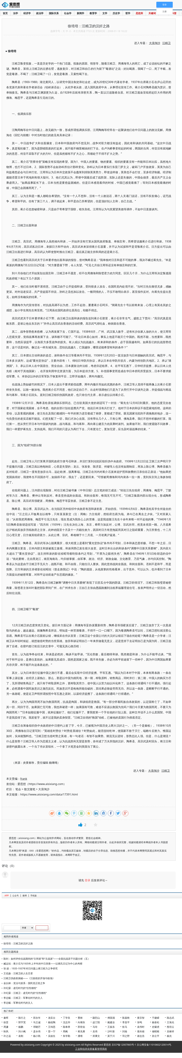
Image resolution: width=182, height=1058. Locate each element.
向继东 (81, 1022)
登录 (87, 880)
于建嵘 (155, 1017)
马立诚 (37, 1022)
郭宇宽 (22, 1022)
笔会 (18, 789)
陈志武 (170, 1017)
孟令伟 (37, 1031)
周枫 (65, 1031)
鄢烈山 (96, 1017)
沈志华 (66, 1022)
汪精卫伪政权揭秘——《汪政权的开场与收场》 (29, 978)
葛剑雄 (140, 1031)
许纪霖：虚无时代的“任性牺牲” (20, 988)
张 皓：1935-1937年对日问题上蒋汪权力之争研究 (30, 968)
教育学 (93, 13)
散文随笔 (29, 789)
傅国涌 (111, 1017)
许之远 (7, 1036)
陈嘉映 (126, 1017)
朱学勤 (66, 1036)
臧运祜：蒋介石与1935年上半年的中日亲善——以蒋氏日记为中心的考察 (42, 963)
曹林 (80, 1017)
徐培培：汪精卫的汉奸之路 (18, 943)
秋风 (5, 1031)
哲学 (127, 13)
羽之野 (126, 1036)
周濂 (5, 1026)
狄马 (124, 1026)
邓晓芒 (37, 1026)
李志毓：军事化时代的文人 (18, 1002)
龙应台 (51, 1017)
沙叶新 (111, 1031)
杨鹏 (20, 1026)
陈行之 (22, 1017)
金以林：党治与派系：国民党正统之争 (24, 983)
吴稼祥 (170, 1031)
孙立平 (155, 1036)
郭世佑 (81, 1026)
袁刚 (20, 1036)
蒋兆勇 (81, 1031)
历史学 (116, 13)
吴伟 (95, 1031)
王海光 (170, 1022)
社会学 (67, 13)
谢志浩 (140, 1036)
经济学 (27, 13)
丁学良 (66, 1017)
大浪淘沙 (43, 789)
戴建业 (111, 1022)
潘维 (80, 1036)
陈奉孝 (66, 1026)
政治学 (39, 13)
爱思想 (12, 5)
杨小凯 (37, 1036)
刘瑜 (124, 1031)
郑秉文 (96, 1036)
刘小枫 (22, 1031)
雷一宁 (51, 1031)
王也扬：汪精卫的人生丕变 (18, 973)
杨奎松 (155, 1022)
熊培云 (170, 1026)
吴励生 (51, 1036)
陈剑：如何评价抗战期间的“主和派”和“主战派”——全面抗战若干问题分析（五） (46, 958)
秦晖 (5, 1017)
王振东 (111, 1026)
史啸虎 (155, 1026)
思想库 (139, 13)
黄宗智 (140, 1017)
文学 (104, 13)
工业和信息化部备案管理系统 (91, 1048)
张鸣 (139, 1022)
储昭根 (155, 1031)
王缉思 (51, 1026)
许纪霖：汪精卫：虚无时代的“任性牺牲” (25, 993)
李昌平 (126, 1022)
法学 (15, 13)
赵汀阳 (96, 1022)
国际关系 (54, 13)
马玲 (95, 1026)
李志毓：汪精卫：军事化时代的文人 (23, 997)
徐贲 (5, 1022)
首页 (5, 13)
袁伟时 (140, 1026)
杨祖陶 (51, 1022)
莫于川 (111, 1036)
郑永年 (37, 1017)
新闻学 (80, 13)
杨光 (169, 1036)
